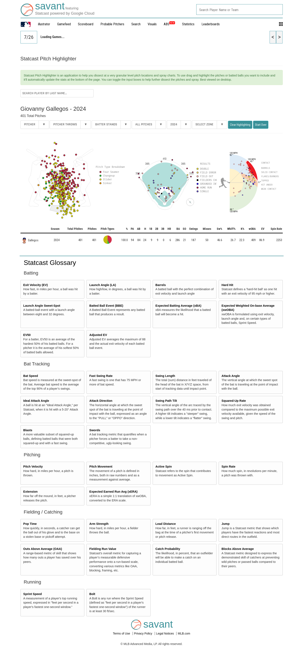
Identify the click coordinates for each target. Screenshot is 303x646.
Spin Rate (228, 466)
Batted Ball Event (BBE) (106, 305)
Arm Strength (99, 523)
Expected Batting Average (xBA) (178, 305)
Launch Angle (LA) (102, 285)
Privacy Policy (143, 633)
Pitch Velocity (33, 466)
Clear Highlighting (240, 124)
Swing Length (165, 376)
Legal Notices (165, 633)
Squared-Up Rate (234, 400)
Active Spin (163, 466)
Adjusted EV (98, 335)
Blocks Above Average (238, 549)
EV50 (26, 335)
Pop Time (30, 523)
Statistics (188, 24)
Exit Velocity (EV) (35, 285)
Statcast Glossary (50, 262)
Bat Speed (30, 376)
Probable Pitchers (112, 24)
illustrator (44, 24)
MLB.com (184, 633)
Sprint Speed (32, 594)
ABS (169, 24)
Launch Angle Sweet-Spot (41, 305)
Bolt (92, 594)
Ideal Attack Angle (36, 400)
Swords (94, 430)
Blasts (27, 430)
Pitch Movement (100, 466)
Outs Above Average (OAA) (42, 549)
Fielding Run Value (102, 549)
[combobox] (239, 9)
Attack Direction (100, 400)
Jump (225, 523)
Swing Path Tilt (166, 400)
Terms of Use (122, 633)
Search (136, 24)
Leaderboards (211, 24)
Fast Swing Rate (101, 376)
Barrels (160, 285)
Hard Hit (227, 285)
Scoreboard (85, 24)
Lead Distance (165, 523)
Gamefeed (64, 24)
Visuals (152, 24)
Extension (30, 491)
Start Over (260, 124)
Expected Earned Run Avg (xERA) (113, 491)
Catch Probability (167, 549)
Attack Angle (231, 376)
